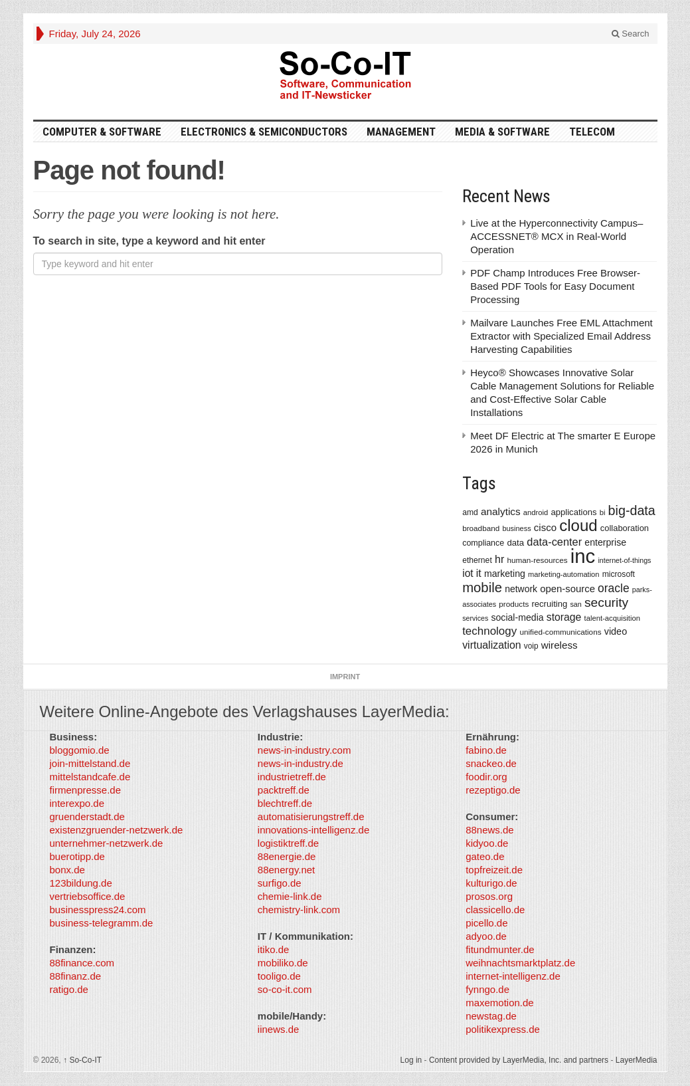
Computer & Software (102, 131)
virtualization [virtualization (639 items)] (491, 645)
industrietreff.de (292, 776)
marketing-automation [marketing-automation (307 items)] (563, 574)
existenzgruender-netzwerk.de (116, 829)
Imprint (345, 677)
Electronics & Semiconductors (264, 131)
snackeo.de (491, 763)
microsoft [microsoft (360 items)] (618, 574)
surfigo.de (280, 883)
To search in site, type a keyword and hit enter (149, 241)
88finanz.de (76, 976)
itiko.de (274, 949)
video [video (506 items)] (615, 631)
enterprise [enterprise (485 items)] (605, 542)
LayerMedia (636, 1060)
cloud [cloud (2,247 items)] (578, 525)
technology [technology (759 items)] (489, 631)
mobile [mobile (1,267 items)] (482, 587)
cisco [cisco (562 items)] (545, 527)
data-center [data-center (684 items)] (554, 542)
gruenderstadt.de (87, 816)
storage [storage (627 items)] (564, 617)
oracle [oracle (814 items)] (614, 588)
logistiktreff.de (288, 843)
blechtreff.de (285, 803)
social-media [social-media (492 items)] (517, 617)
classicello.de (495, 909)
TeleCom (592, 131)
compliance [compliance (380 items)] (483, 543)
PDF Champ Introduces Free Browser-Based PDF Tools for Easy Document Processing (555, 286)
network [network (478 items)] (521, 589)
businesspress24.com (98, 909)
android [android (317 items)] (536, 512)
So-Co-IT (82, 1060)
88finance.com (82, 962)
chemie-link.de (290, 896)
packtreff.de (283, 790)
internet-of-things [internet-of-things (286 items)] (624, 560)
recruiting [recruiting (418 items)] (549, 604)
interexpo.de (77, 803)
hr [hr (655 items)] (499, 559)
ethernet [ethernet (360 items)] (477, 560)
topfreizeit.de (494, 869)
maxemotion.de (500, 1002)
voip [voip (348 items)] (531, 646)
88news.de (490, 829)
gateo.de (485, 856)
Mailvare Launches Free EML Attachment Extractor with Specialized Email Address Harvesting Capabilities (561, 336)
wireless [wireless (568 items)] (559, 645)
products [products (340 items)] (514, 603)
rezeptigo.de (493, 790)
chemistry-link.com (299, 909)
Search (630, 34)
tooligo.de (279, 976)
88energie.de (287, 856)
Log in (411, 1060)
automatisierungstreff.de (311, 816)
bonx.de (67, 869)
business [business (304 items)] (516, 528)
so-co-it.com (285, 989)
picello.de (486, 922)
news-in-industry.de (300, 763)
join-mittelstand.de (90, 763)
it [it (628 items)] (478, 573)
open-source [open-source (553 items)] (567, 589)
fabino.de (486, 750)
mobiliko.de (283, 962)
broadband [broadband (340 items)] (480, 528)
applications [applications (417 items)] (574, 512)
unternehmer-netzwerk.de (106, 843)
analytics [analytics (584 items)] (501, 511)
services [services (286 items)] (475, 618)
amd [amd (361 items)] (470, 512)
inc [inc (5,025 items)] (583, 556)
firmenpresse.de (86, 790)
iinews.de (279, 1029)
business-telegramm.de (101, 922)
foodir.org (486, 776)
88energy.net (286, 869)
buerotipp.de (77, 856)
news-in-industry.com (304, 750)
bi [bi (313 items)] (603, 512)
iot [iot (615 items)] (468, 573)
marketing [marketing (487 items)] (504, 573)
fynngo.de (487, 989)
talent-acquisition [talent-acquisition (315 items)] (612, 618)
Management (401, 131)
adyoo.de (486, 936)
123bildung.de (81, 883)
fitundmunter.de (500, 949)
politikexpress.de (503, 1029)
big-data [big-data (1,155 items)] (631, 510)
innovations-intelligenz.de (313, 829)
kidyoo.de (487, 843)
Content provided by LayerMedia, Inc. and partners (518, 1060)
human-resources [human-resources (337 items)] (537, 560)
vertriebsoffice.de (88, 896)
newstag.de (491, 1016)
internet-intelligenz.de (513, 976)
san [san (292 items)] (575, 604)
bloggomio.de (80, 750)
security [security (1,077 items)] (606, 602)
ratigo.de (69, 989)
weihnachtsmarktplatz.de (520, 962)
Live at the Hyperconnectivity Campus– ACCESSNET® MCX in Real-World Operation (556, 236)
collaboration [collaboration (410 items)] (624, 528)
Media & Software (502, 131)
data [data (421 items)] (515, 543)
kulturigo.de (491, 883)
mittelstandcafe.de (90, 776)
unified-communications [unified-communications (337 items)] (560, 631)
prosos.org (489, 896)
